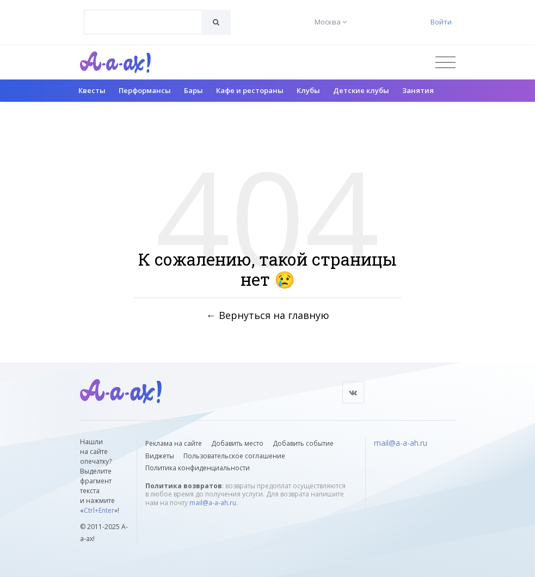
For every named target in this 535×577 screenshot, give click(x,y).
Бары (193, 90)
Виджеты (159, 456)
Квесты (92, 90)
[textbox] (142, 14)
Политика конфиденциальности (197, 467)
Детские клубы (361, 90)
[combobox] (143, 22)
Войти (441, 22)
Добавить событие (303, 443)
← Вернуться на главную (267, 314)
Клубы (308, 90)
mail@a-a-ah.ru (212, 502)
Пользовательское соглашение (234, 456)
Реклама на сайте (173, 443)
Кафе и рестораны (250, 90)
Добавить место (237, 443)
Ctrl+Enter (99, 510)
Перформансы (145, 90)
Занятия (418, 90)
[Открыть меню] (445, 62)
